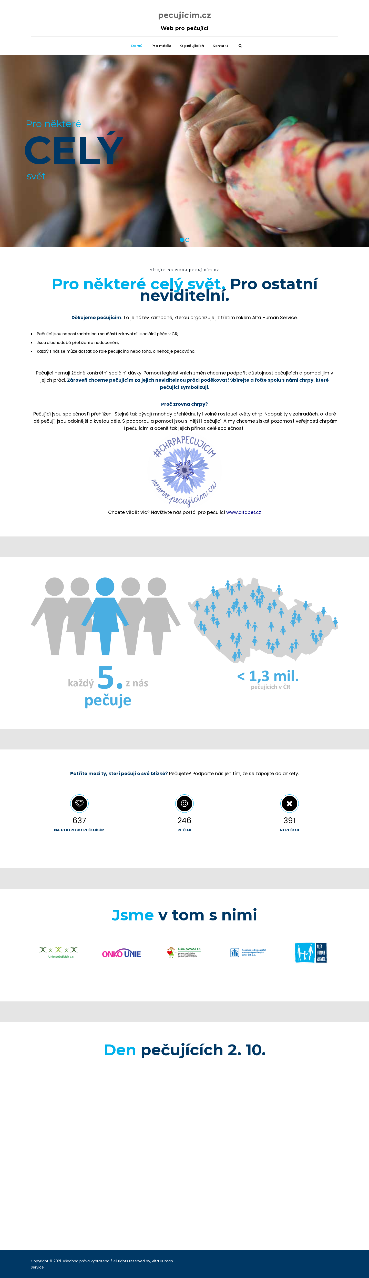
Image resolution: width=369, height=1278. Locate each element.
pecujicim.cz (184, 15)
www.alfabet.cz (243, 512)
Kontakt (221, 46)
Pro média (161, 46)
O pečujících (192, 46)
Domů (137, 46)
